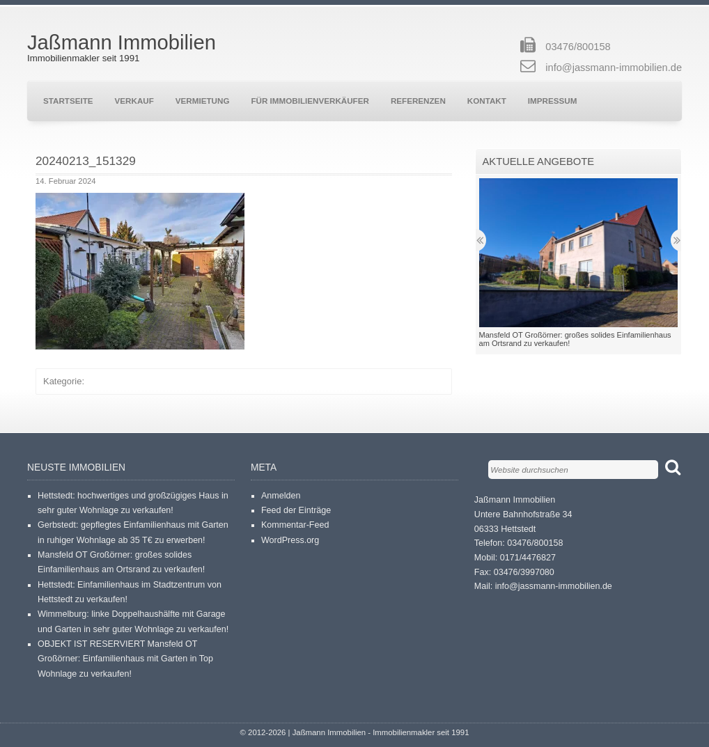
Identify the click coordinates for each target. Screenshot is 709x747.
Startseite (68, 100)
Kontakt (486, 100)
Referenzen (418, 100)
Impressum (552, 100)
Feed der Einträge (296, 510)
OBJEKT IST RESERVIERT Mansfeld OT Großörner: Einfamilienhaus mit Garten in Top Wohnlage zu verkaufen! (125, 659)
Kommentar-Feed (295, 525)
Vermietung (203, 100)
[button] (140, 271)
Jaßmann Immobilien (121, 42)
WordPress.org (290, 540)
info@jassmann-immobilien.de (613, 67)
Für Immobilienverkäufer (309, 100)
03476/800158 (577, 46)
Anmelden (280, 496)
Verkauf (134, 100)
